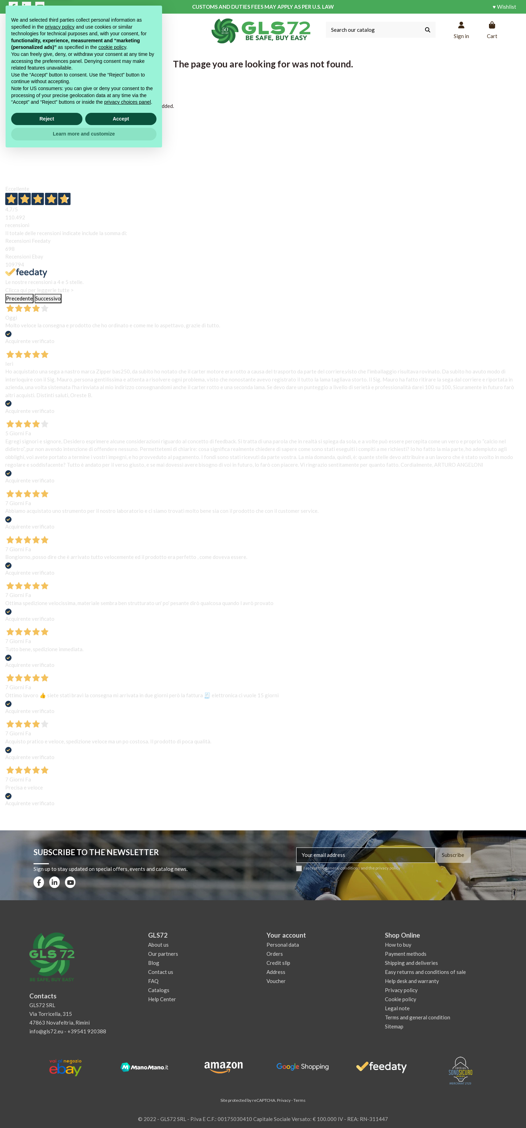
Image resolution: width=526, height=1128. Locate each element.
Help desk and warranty (412, 981)
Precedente (19, 298)
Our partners (163, 954)
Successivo (48, 298)
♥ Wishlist (504, 6)
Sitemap (394, 1026)
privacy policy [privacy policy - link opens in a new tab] (59, 1002)
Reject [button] (46, 1094)
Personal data (282, 944)
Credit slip (278, 963)
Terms (299, 1100)
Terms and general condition (417, 1017)
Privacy (284, 1100)
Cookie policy (400, 999)
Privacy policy (401, 990)
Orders (274, 954)
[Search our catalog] (428, 30)
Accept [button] (121, 1094)
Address (275, 972)
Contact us (160, 972)
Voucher (276, 981)
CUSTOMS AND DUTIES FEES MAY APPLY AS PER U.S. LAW (263, 6)
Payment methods (405, 954)
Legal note (397, 1008)
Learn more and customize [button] (84, 1109)
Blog (153, 963)
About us (158, 944)
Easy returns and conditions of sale (425, 972)
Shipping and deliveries (411, 963)
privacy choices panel (127, 1077)
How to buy (398, 944)
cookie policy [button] (112, 1022)
